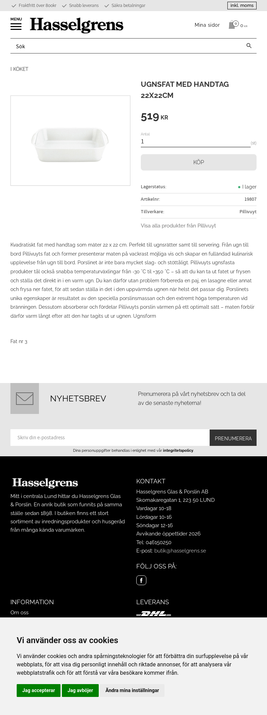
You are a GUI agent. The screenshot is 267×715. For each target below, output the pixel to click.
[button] (16, 29)
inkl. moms (241, 5)
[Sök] (248, 45)
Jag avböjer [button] (80, 690)
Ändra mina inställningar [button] (132, 690)
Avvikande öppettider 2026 (168, 534)
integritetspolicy (178, 450)
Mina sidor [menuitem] (207, 25)
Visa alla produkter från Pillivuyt (178, 226)
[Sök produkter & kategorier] (126, 45)
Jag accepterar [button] (38, 690)
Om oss (19, 612)
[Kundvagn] (236, 25)
